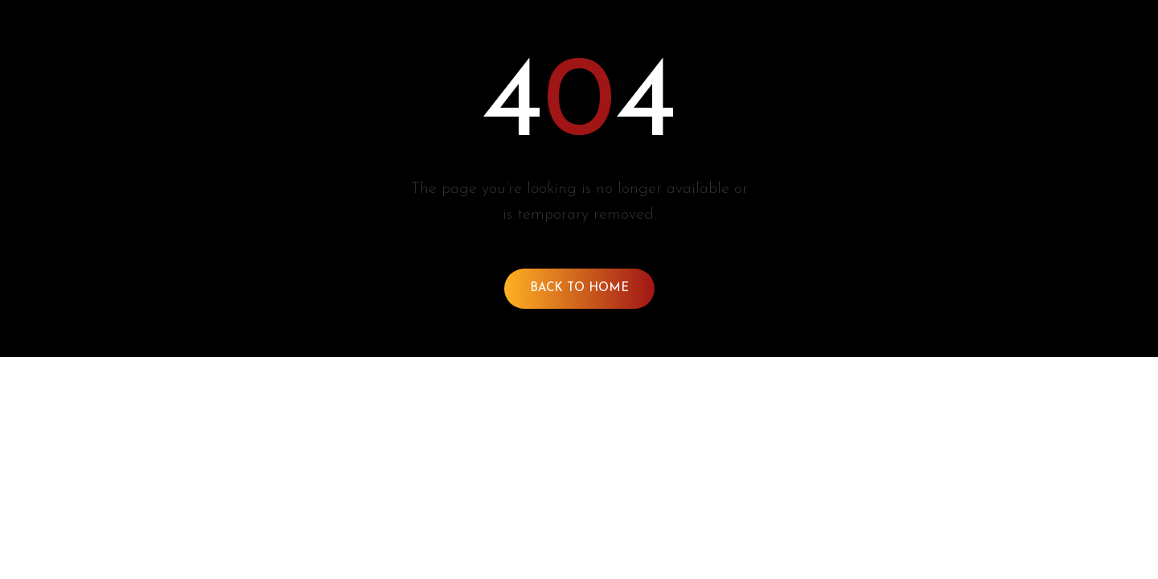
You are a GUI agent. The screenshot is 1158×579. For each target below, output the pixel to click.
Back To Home (579, 288)
